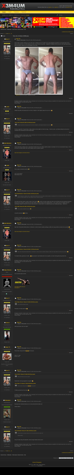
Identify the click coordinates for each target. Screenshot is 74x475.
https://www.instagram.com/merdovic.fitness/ (22, 152)
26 (11, 33)
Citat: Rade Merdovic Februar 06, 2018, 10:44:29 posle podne (27, 193)
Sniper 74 (7, 347)
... (4, 33)
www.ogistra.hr (17, 287)
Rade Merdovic (7, 143)
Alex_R (7, 39)
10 (8, 33)
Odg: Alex (18, 38)
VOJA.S (8, 322)
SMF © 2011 (36, 464)
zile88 (7, 165)
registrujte (56, 7)
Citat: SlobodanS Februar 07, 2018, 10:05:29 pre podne (25, 430)
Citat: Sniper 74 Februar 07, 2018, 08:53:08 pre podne (25, 383)
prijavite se (50, 7)
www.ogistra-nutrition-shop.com (20, 286)
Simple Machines (42, 464)
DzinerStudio (40, 465)
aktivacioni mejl (69, 7)
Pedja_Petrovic (7, 270)
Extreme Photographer (37, 462)
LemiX (7, 106)
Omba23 (27, 15)
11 (9, 33)
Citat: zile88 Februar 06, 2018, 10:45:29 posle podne (25, 206)
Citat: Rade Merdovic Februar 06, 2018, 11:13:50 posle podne (27, 249)
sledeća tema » (71, 31)
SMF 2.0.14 (31, 464)
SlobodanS (7, 400)
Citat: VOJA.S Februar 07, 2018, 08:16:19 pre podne (25, 374)
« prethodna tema (65, 31)
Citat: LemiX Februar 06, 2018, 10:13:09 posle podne (25, 122)
